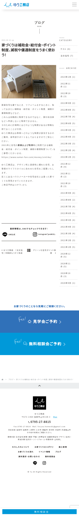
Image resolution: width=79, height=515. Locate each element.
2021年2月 (66, 240)
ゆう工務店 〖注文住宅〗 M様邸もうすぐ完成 (12, 251)
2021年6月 (66, 213)
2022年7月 (66, 116)
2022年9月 (66, 103)
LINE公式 (13, 234)
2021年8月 (66, 199)
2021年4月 (66, 226)
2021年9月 (66, 193)
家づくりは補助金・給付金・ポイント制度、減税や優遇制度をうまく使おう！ (29, 49)
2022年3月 (66, 143)
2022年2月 (66, 150)
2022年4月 (66, 136)
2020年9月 (66, 283)
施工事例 (63, 447)
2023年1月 (66, 76)
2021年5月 (66, 220)
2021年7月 (66, 206)
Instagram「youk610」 (43, 234)
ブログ (58, 451)
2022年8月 (66, 109)
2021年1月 (66, 247)
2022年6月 (66, 123)
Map (55, 417)
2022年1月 (66, 157)
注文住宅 (65, 55)
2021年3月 (66, 233)
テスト (63, 49)
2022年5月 (66, 130)
